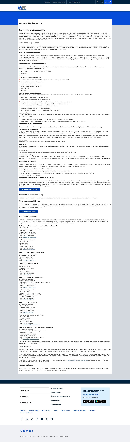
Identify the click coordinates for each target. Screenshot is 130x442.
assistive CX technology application (78, 360)
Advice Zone (55, 400)
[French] (102, 2)
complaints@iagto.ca (28, 312)
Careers (24, 396)
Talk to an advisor (57, 388)
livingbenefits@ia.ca (28, 300)
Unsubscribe (33, 410)
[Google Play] (100, 401)
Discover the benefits (90, 394)
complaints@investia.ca (29, 287)
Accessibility (46, 410)
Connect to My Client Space (60, 396)
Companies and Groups (58, 2)
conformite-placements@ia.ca (31, 339)
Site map (23, 410)
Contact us (25, 402)
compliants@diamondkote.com (31, 325)
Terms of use (66, 410)
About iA (24, 390)
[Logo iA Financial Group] (22, 8)
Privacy (55, 410)
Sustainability (56, 404)
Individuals (47, 2)
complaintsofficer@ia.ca (29, 237)
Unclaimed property (79, 410)
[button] (98, 2)
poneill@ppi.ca (27, 275)
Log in (108, 2)
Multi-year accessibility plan (28, 211)
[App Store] (88, 401)
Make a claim (56, 392)
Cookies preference (26, 413)
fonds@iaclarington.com (29, 260)
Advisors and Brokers (74, 2)
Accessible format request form (28, 189)
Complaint (92, 410)
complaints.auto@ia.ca (29, 249)
